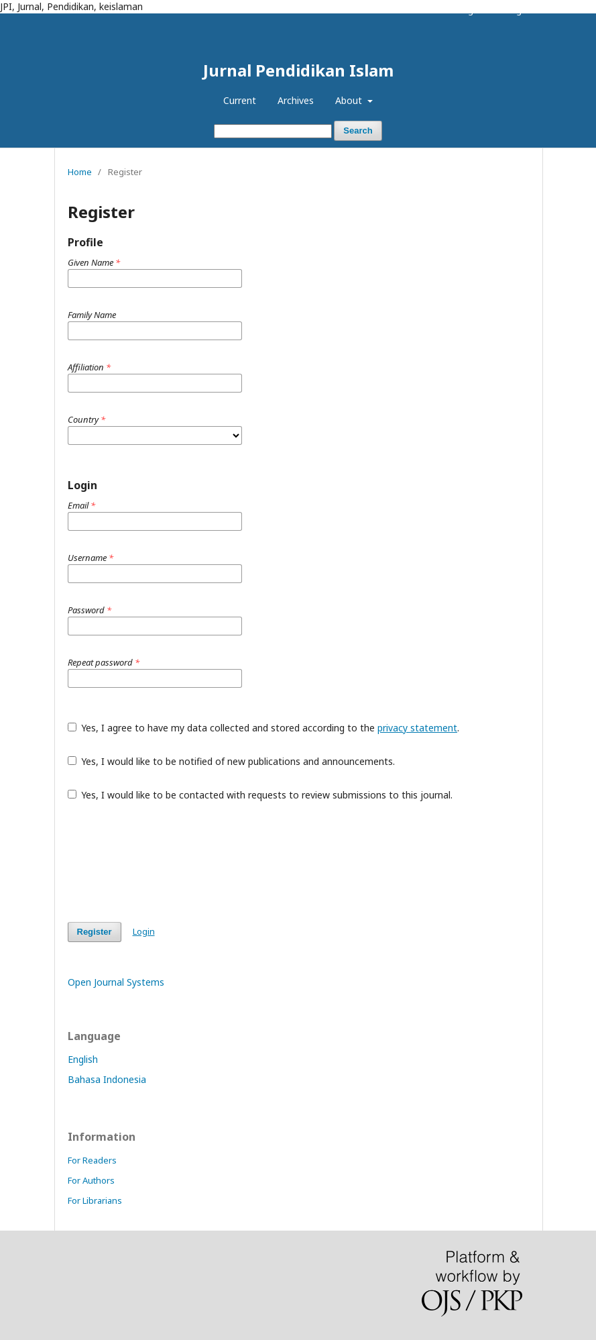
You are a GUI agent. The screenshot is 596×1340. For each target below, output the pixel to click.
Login (518, 10)
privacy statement (417, 727)
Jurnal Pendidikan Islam (298, 70)
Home (80, 172)
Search (357, 130)
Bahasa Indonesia (107, 1079)
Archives (296, 100)
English (83, 1059)
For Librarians (95, 1200)
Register (474, 10)
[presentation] (170, 861)
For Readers (92, 1160)
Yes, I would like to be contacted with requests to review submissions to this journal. (260, 794)
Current (239, 100)
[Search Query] (273, 131)
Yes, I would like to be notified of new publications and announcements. (232, 761)
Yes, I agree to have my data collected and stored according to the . (264, 727)
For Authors (91, 1180)
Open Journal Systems (116, 982)
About (350, 100)
